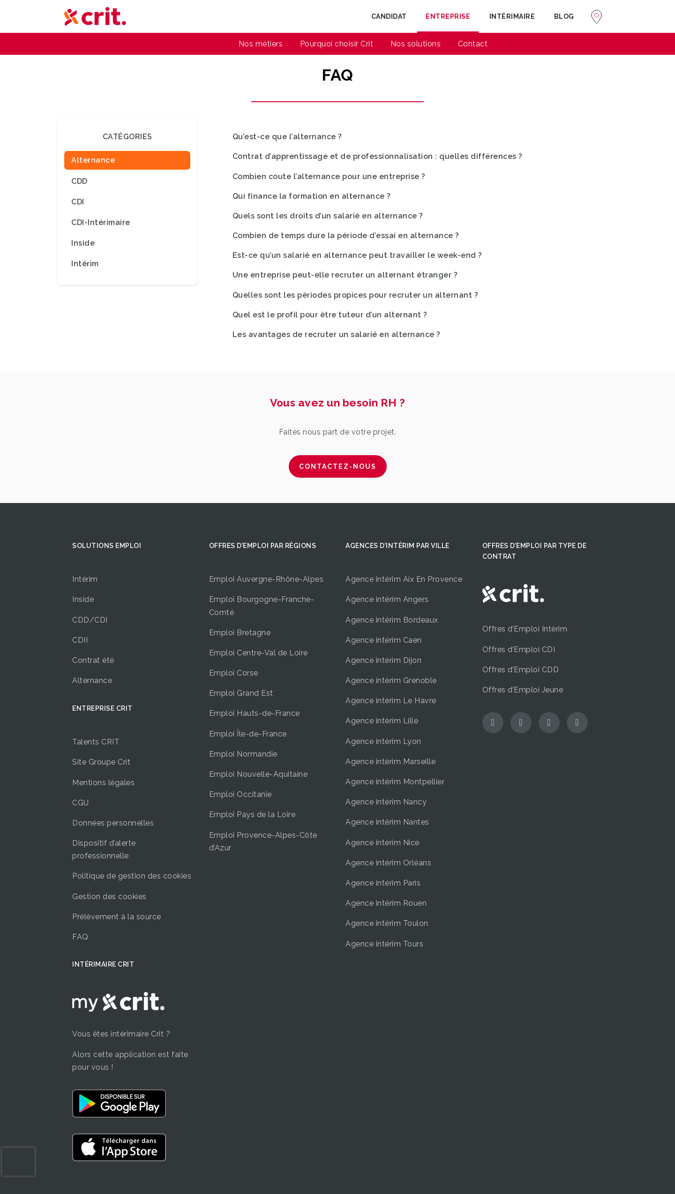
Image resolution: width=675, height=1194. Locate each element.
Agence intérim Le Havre (390, 700)
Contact (473, 43)
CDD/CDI (90, 620)
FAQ (80, 936)
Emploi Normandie (243, 754)
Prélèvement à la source (116, 916)
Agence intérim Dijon (383, 660)
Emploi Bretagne (240, 632)
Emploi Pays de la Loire (252, 814)
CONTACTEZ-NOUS (337, 466)
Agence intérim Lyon (383, 741)
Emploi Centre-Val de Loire (258, 652)
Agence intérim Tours (384, 943)
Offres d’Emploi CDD (520, 669)
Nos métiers (261, 43)
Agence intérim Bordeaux (391, 620)
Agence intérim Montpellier (394, 781)
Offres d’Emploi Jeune (522, 689)
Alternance (92, 680)
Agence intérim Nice (382, 842)
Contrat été (93, 660)
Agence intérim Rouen (386, 903)
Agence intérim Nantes (387, 822)
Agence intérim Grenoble (391, 680)
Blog (564, 16)
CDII (80, 640)
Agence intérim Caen (383, 640)
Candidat (389, 16)
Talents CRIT (96, 741)
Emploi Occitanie (240, 794)
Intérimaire (512, 16)
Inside (83, 599)
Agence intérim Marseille (390, 761)
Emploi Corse (233, 672)
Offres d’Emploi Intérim (525, 628)
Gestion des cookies (109, 896)
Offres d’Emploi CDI (518, 649)
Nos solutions (415, 43)
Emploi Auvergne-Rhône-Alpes (266, 579)
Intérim (85, 579)
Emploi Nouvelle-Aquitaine (258, 774)
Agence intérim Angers (387, 599)
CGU (80, 802)
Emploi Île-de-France (248, 733)
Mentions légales (103, 782)
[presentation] (18, 1162)
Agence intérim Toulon (386, 923)
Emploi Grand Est (241, 693)
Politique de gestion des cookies (131, 875)
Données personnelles (113, 823)
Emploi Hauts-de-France (254, 713)
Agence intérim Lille (381, 720)
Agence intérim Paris (382, 883)
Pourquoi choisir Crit (337, 43)
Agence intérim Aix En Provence (403, 579)
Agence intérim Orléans (388, 862)
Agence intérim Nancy (386, 801)
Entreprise (448, 16)
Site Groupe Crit (101, 762)
